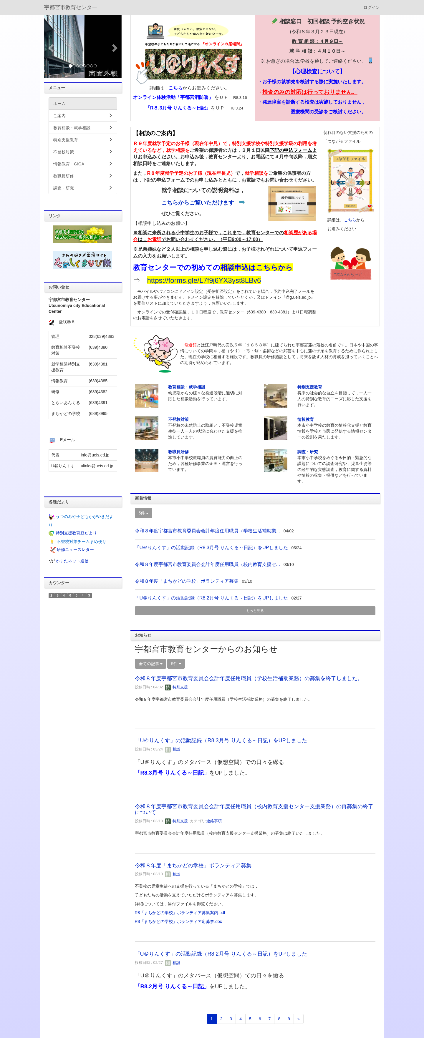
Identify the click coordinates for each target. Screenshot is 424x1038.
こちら (175, 87)
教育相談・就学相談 (186, 387)
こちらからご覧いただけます (197, 203)
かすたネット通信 (72, 561)
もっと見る (255, 611)
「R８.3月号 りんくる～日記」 (178, 107)
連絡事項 (214, 821)
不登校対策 (178, 419)
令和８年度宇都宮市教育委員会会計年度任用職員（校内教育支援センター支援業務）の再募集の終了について (254, 809)
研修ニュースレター (75, 549)
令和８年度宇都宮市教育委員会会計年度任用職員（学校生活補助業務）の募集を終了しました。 (249, 678)
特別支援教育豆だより (76, 533)
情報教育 (305, 419)
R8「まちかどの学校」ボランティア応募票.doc (178, 921)
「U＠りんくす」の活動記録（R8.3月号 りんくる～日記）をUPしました (211, 547)
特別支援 (176, 687)
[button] (50, 46)
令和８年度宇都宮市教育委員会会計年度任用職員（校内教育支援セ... (207, 564)
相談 (172, 749)
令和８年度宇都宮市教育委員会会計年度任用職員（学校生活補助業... (207, 530)
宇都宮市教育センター (70, 7)
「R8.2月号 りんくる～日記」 (172, 986)
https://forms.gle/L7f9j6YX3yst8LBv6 (204, 280)
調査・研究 (307, 451)
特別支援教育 (309, 387)
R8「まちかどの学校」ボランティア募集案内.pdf (180, 912)
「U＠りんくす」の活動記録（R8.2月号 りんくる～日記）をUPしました (211, 597)
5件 (144, 513)
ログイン (371, 7)
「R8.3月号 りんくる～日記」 (172, 773)
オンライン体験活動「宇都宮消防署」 (173, 97)
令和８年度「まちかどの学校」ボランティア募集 (186, 581)
